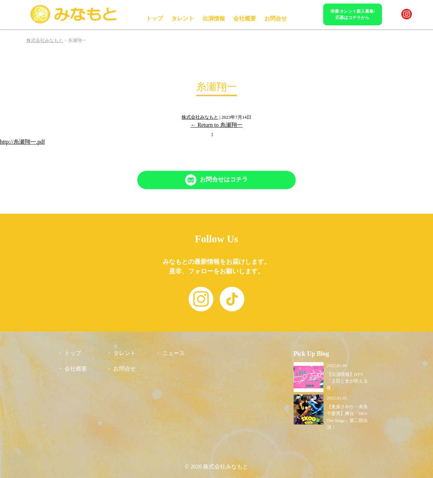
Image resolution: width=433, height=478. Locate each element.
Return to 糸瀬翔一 (216, 125)
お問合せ (275, 18)
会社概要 (244, 18)
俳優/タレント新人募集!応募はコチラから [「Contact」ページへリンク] (352, 14)
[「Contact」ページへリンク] (216, 180)
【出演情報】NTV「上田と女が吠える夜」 (347, 381)
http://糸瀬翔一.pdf (22, 142)
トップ (154, 18)
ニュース (173, 353)
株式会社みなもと (200, 117)
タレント (182, 18)
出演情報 (213, 18)
